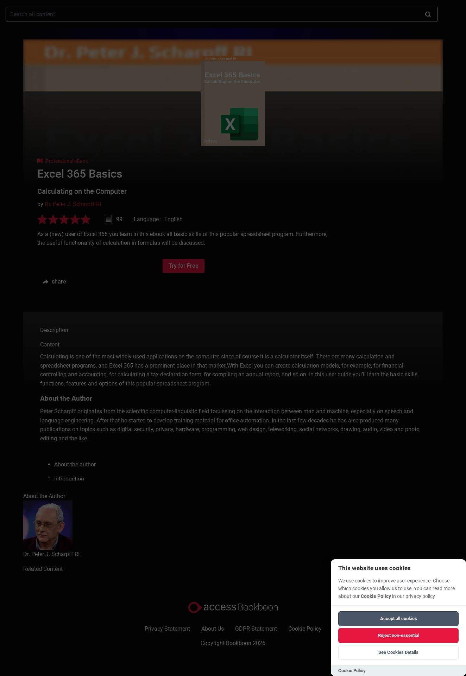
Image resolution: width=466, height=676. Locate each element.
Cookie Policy (376, 596)
